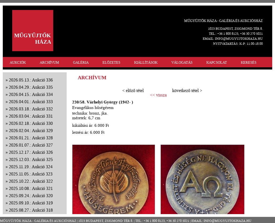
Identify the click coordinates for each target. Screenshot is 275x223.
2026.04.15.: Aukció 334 (31, 94)
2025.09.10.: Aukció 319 (31, 203)
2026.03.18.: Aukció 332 (31, 109)
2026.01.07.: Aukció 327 (31, 145)
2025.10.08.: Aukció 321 (31, 188)
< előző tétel (133, 90)
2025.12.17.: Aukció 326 (31, 152)
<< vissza (158, 95)
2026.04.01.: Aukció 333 (31, 102)
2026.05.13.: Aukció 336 (31, 80)
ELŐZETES (111, 62)
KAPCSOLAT (216, 62)
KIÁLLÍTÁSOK (146, 62)
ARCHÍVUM (49, 62)
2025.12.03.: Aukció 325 (31, 159)
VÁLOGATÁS (181, 62)
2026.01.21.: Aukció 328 (31, 138)
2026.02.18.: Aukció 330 (31, 123)
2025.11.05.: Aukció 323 (30, 174)
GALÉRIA (81, 62)
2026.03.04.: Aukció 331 (31, 116)
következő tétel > (187, 90)
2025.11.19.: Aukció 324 (30, 167)
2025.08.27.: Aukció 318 (31, 210)
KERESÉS (248, 62)
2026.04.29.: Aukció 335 (31, 87)
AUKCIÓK (18, 62)
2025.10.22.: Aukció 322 (31, 181)
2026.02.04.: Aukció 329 (31, 130)
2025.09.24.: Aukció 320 (31, 196)
